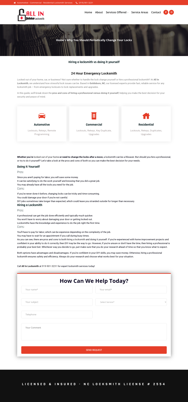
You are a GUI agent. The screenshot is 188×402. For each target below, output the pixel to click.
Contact (156, 12)
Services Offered (116, 12)
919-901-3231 (49, 266)
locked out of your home (46, 157)
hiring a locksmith (76, 239)
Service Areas (139, 12)
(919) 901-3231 (84, 2)
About (99, 12)
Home (88, 12)
